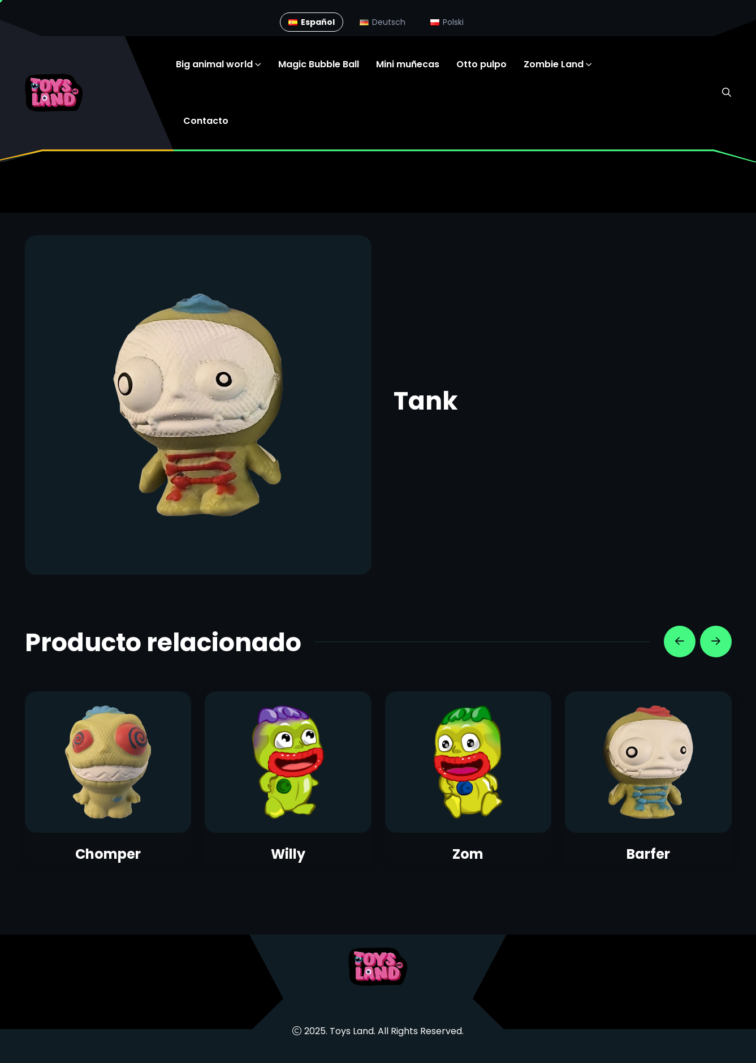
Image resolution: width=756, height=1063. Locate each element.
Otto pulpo (481, 64)
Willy (288, 854)
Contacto (205, 120)
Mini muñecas (407, 64)
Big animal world (214, 64)
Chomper (108, 854)
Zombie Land (554, 64)
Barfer (648, 854)
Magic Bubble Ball (318, 64)
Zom (467, 854)
